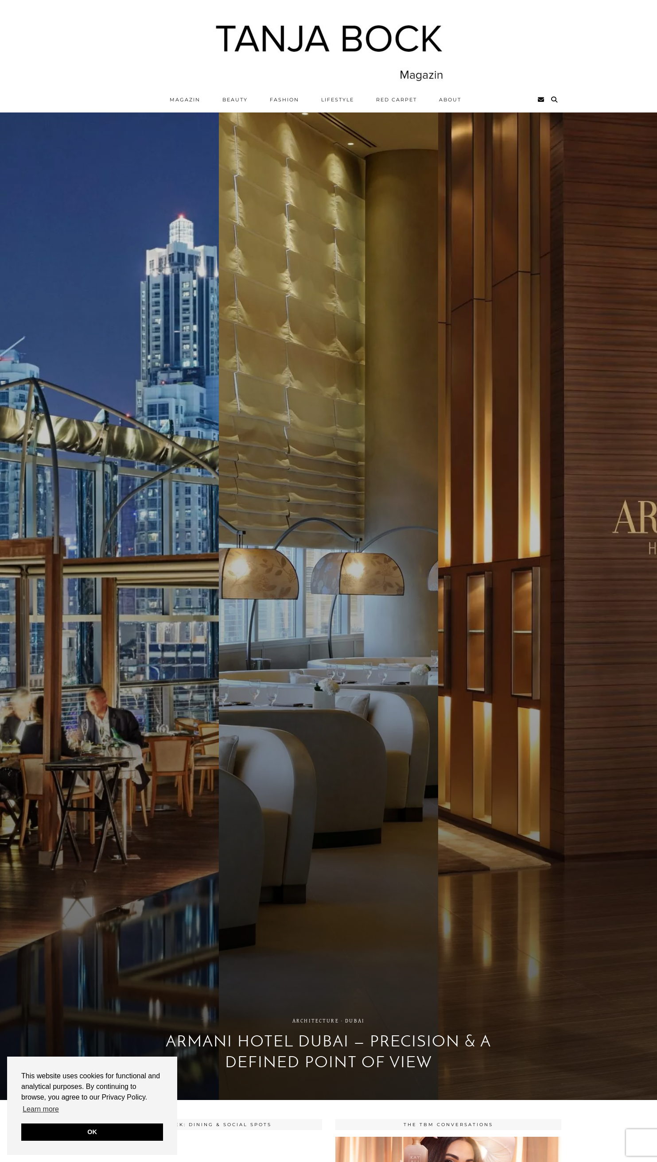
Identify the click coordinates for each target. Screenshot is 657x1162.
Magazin (185, 100)
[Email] (541, 99)
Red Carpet (396, 100)
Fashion (284, 100)
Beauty (235, 100)
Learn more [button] (41, 1109)
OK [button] (92, 1131)
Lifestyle (337, 100)
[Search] (554, 99)
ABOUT (450, 100)
